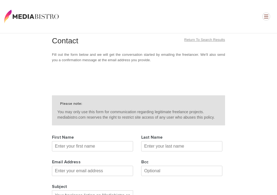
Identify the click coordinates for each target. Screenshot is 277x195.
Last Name (152, 137)
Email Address (66, 162)
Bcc (145, 162)
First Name (63, 137)
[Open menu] (266, 16)
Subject (59, 187)
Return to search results (204, 40)
